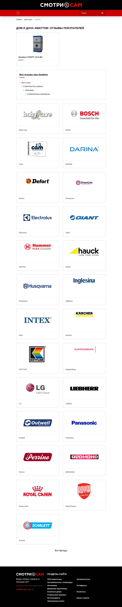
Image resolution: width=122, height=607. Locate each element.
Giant (84, 221)
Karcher (84, 324)
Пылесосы (81, 592)
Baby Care (37, 119)
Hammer (37, 256)
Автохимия (52, 585)
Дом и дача (25, 83)
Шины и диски (83, 598)
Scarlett (37, 529)
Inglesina (84, 290)
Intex (37, 324)
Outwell (37, 427)
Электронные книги (55, 601)
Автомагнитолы (83, 579)
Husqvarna (37, 290)
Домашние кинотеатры (57, 589)
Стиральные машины (56, 595)
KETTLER (37, 358)
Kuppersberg (84, 358)
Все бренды (61, 550)
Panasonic (84, 427)
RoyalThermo (84, 495)
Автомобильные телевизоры (60, 582)
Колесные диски (54, 592)
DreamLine (84, 187)
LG (37, 392)
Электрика (29, 90)
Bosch (84, 119)
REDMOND (84, 461)
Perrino (37, 461)
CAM (37, 153)
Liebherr (84, 392)
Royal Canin (37, 495)
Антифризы (82, 585)
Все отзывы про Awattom (34, 74)
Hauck (84, 256)
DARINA (84, 153)
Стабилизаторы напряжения (38, 94)
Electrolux (37, 221)
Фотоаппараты (53, 598)
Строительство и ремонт (33, 86)
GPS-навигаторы (54, 579)
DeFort (37, 187)
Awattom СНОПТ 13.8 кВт (37, 49)
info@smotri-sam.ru (25, 589)
